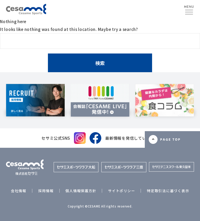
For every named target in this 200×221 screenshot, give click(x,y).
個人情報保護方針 (80, 190)
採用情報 (46, 190)
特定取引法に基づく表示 (168, 190)
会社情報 (18, 190)
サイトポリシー (121, 190)
